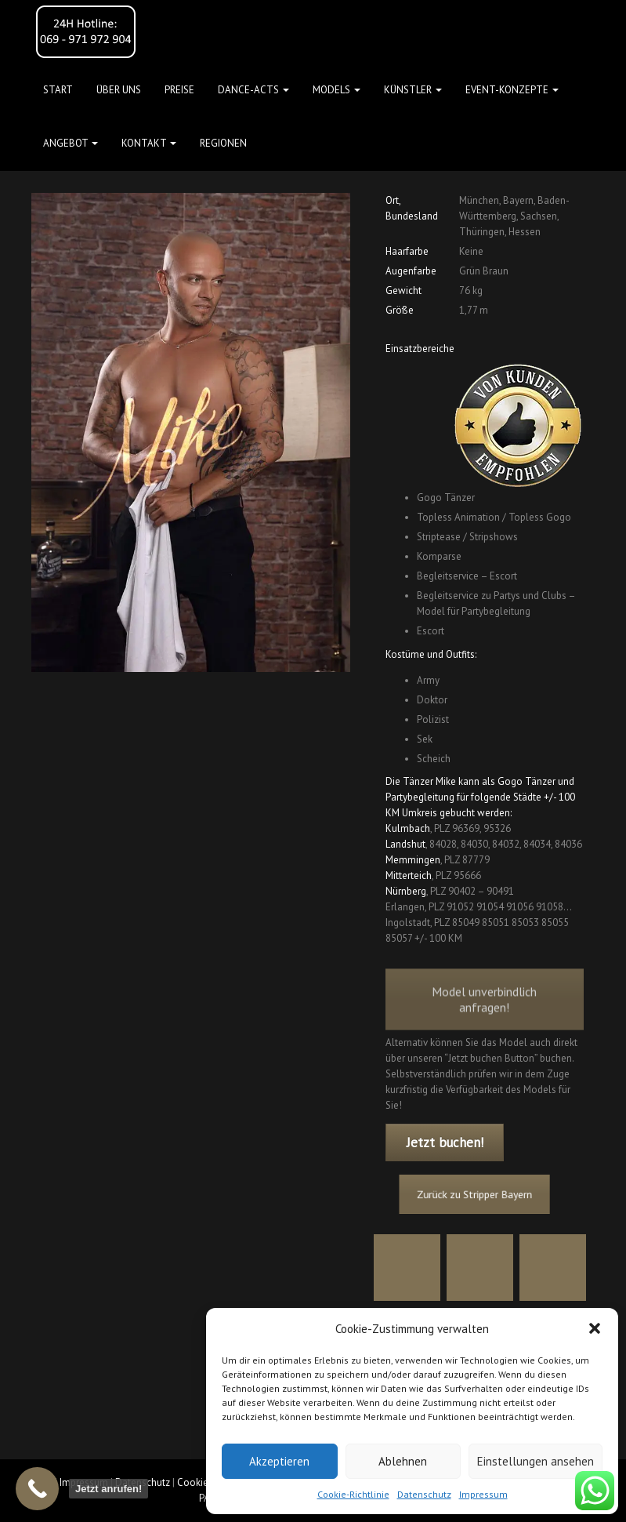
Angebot (70, 143)
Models (336, 89)
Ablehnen (402, 1461)
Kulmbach (407, 828)
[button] (594, 1328)
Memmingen (412, 859)
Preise (179, 89)
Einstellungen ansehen (535, 1461)
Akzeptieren (279, 1461)
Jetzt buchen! (445, 1142)
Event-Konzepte (512, 89)
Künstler (413, 89)
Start (58, 89)
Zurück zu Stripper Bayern (476, 1195)
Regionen (223, 143)
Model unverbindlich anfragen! (484, 1017)
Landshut (405, 844)
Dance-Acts (253, 89)
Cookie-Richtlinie (353, 1494)
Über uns (118, 89)
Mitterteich (408, 875)
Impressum (483, 1494)
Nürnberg (405, 891)
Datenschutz (424, 1494)
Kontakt (148, 143)
